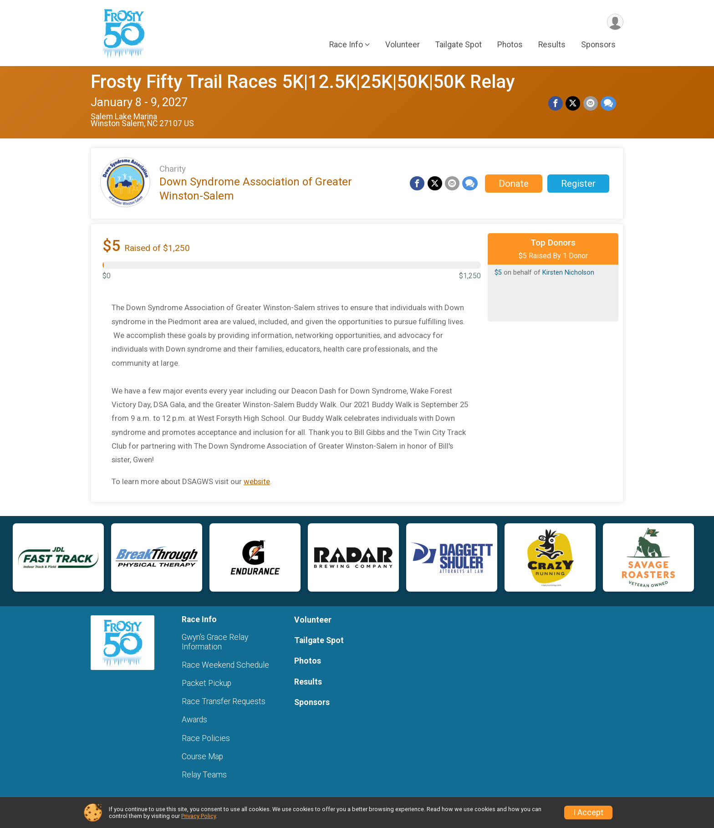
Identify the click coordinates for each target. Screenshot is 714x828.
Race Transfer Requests (223, 701)
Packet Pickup (206, 683)
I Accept (588, 812)
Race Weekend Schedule (225, 665)
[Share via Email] (590, 103)
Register (578, 183)
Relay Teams (204, 774)
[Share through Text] (608, 103)
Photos (510, 45)
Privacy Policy (198, 816)
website (257, 481)
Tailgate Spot (458, 45)
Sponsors (598, 45)
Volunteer (402, 45)
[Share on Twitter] (573, 103)
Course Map (202, 756)
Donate (514, 183)
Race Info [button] (346, 45)
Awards (194, 719)
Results (552, 45)
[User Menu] (615, 22)
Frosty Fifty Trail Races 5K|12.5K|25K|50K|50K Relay (303, 81)
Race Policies (206, 738)
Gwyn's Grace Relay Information (215, 642)
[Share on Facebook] (556, 103)
